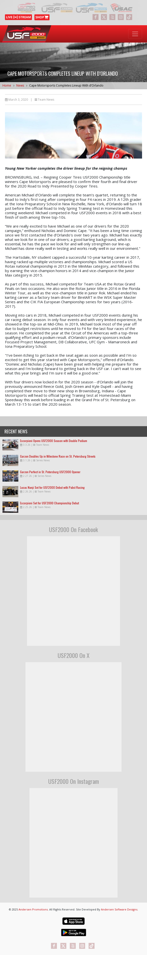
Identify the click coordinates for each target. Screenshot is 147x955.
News (20, 85)
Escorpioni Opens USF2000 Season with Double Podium (53, 441)
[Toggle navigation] (135, 34)
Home (6, 85)
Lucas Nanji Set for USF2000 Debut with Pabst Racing (52, 487)
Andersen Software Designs (119, 909)
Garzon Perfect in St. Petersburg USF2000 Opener (50, 472)
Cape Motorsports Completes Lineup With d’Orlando (66, 85)
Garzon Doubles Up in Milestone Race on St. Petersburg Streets (58, 456)
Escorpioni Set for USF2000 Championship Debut (49, 503)
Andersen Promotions (33, 909)
